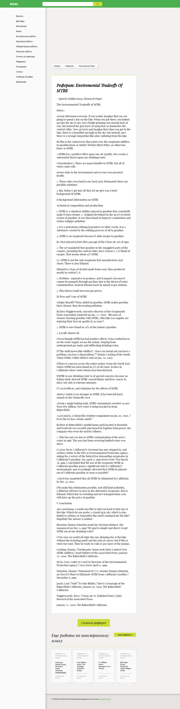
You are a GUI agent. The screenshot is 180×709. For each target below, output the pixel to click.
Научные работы (24, 51)
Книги (18, 31)
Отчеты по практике (25, 57)
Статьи (19, 72)
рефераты (69, 66)
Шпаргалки (21, 82)
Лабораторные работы (26, 46)
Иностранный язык (87, 66)
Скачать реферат (93, 623)
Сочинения (21, 67)
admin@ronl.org (105, 699)
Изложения (21, 26)
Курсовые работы (24, 41)
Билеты (19, 16)
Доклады (20, 21)
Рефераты (21, 62)
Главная (57, 66)
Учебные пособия (24, 77)
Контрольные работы (26, 36)
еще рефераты (125, 635)
